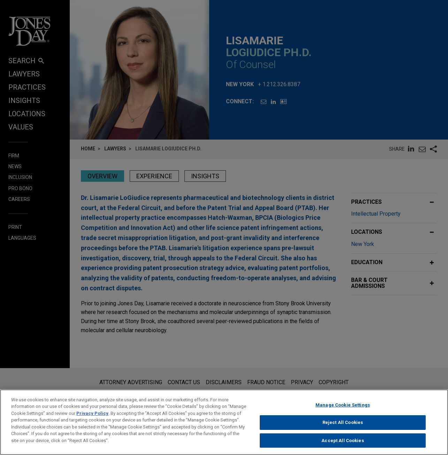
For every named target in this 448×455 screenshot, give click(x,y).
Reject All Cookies (342, 426)
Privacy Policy (92, 417)
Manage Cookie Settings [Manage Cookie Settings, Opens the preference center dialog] (343, 409)
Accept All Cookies (342, 444)
